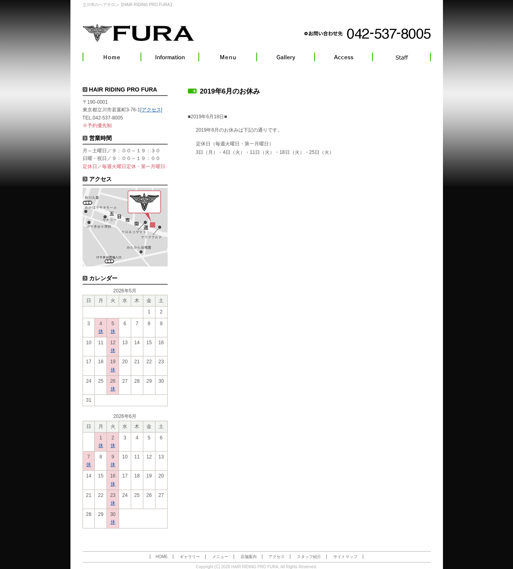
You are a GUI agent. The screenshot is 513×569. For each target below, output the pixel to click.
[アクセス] (151, 110)
